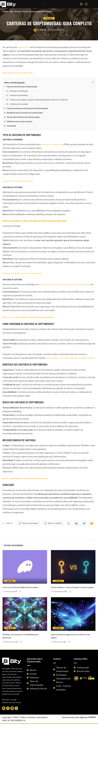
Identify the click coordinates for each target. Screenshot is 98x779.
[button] (45, 4)
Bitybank (43, 399)
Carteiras (49, 387)
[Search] (86, 4)
